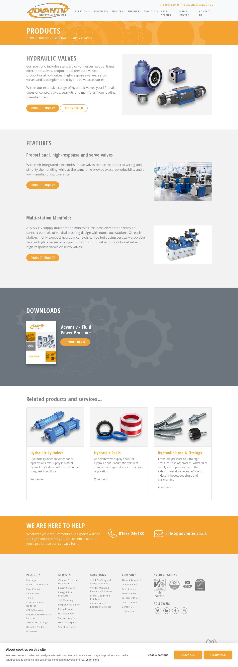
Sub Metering (65, 600)
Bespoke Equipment (69, 604)
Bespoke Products (36, 626)
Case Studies (166, 13)
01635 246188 (126, 533)
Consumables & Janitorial (34, 604)
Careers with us (130, 597)
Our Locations (129, 602)
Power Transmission (37, 584)
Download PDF (75, 342)
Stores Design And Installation (100, 597)
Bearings (31, 580)
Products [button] (100, 11)
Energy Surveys (66, 587)
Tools (29, 597)
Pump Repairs (65, 608)
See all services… (67, 626)
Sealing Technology (37, 622)
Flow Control (33, 589)
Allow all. (218, 654)
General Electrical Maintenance (67, 582)
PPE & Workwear (35, 610)
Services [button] (117, 11)
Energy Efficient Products (66, 594)
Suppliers (134, 11)
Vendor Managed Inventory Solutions (101, 589)
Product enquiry (43, 108)
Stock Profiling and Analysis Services (100, 582)
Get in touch (74, 108)
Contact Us (205, 13)
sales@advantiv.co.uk (180, 533)
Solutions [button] (82, 11)
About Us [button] (150, 11)
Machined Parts (66, 613)
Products (43, 38)
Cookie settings (157, 654)
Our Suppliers (129, 584)
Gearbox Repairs (67, 622)
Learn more (92, 659)
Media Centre (184, 13)
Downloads (32, 631)
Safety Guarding (67, 617)
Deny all (188, 654)
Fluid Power (60, 38)
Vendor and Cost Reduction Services (100, 605)
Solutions (98, 575)
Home (30, 38)
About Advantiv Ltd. (132, 580)
